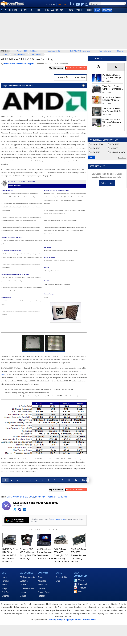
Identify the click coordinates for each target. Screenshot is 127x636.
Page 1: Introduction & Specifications (44, 85)
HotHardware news (58, 519)
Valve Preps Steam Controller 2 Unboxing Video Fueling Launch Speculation (112, 87)
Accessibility (61, 577)
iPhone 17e (120, 51)
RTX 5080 (113, 144)
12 (76, 480)
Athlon (16, 497)
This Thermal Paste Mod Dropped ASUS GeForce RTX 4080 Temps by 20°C (112, 110)
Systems (24, 581)
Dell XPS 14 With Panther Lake (80, 51)
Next (84, 480)
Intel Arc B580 (96, 144)
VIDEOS (79, 10)
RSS (80, 591)
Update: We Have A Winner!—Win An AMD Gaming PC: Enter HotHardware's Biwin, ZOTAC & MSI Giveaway (113, 121)
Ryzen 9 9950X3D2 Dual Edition (27, 51)
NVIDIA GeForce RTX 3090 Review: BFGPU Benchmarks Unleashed (10, 555)
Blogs (4, 588)
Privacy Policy (44, 592)
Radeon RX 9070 (116, 152)
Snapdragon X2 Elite (53, 51)
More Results (122, 158)
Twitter (81, 580)
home (5, 54)
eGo (32, 497)
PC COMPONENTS (13, 10)
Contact (41, 588)
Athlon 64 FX (54, 497)
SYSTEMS (28, 10)
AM (65, 497)
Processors (36, 54)
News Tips (42, 585)
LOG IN (47, 4)
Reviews (5, 581)
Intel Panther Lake (105, 51)
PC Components (19, 54)
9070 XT (113, 148)
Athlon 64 (42, 497)
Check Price (80, 77)
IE (62, 497)
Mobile (23, 585)
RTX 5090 (94, 148)
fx (36, 497)
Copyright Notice (72, 620)
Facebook (82, 584)
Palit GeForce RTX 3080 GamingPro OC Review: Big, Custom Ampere (61, 555)
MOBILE (38, 10)
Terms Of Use (89, 620)
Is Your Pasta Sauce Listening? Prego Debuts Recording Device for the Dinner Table (112, 98)
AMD (9, 497)
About (40, 577)
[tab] (98, 67)
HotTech (41, 596)
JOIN (53, 4)
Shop (97, 10)
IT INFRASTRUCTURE (54, 10)
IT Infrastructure (27, 588)
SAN (27, 497)
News (4, 585)
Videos (23, 596)
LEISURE (70, 10)
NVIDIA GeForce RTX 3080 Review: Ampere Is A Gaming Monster (78, 555)
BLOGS (89, 10)
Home (4, 577)
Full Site (5, 592)
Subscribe (107, 10)
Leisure (23, 592)
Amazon (61, 77)
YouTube (82, 588)
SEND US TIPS (63, 4)
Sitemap (5, 596)
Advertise (42, 581)
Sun (22, 497)
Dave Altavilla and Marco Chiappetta (35, 502)
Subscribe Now (107, 183)
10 (62, 480)
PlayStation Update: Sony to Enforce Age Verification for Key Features (112, 76)
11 (69, 480)
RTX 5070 (94, 152)
